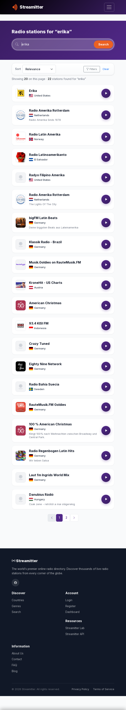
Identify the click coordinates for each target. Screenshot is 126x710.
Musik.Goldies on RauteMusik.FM (55, 262)
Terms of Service (103, 689)
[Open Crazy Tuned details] (21, 346)
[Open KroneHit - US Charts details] (21, 285)
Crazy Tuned (39, 344)
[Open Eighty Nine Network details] (21, 366)
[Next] (74, 518)
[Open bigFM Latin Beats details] (21, 222)
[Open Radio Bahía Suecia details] (21, 387)
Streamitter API (74, 634)
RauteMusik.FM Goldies (47, 405)
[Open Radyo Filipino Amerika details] (21, 177)
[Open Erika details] (21, 93)
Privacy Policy (80, 689)
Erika (33, 91)
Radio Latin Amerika (44, 134)
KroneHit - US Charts (45, 283)
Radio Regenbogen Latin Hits (51, 451)
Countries (18, 600)
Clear (106, 69)
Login (68, 600)
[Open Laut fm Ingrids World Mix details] (21, 477)
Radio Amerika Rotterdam (49, 110)
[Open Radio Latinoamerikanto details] (21, 157)
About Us (17, 653)
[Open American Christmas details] (21, 305)
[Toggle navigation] (109, 7)
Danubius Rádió (41, 495)
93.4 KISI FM (38, 323)
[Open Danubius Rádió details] (21, 499)
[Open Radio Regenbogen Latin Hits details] (21, 455)
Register (70, 606)
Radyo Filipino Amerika (47, 175)
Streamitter (25, 561)
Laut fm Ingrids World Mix (49, 475)
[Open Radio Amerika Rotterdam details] (21, 115)
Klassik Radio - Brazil (45, 242)
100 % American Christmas (50, 424)
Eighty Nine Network (45, 364)
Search (103, 44)
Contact (17, 659)
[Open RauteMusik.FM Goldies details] (21, 407)
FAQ (14, 665)
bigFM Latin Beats (43, 218)
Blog (14, 671)
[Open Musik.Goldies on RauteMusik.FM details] (21, 265)
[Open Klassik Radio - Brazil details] (21, 244)
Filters (91, 69)
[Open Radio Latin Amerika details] (21, 137)
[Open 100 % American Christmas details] (21, 430)
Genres (16, 606)
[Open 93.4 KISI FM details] (21, 326)
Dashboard (72, 612)
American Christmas (45, 303)
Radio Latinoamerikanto (48, 155)
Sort (18, 69)
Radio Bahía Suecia (44, 384)
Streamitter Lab (74, 628)
